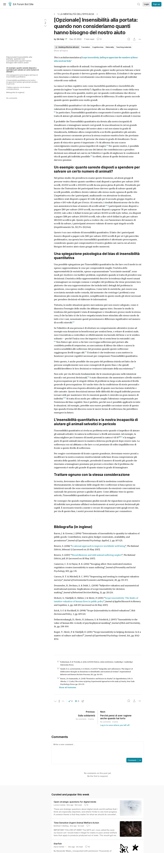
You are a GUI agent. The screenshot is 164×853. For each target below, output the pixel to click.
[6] (55, 341)
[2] (107, 145)
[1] (54, 112)
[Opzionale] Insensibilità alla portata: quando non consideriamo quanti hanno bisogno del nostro (96, 26)
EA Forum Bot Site (21, 4)
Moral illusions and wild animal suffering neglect (97, 555)
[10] (64, 398)
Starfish (58, 843)
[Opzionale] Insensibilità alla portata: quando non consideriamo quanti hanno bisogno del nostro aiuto (19, 60)
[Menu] (5, 4)
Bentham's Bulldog (61, 826)
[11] (121, 437)
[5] (73, 322)
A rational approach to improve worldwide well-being (98, 546)
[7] (86, 352)
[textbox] (97, 749)
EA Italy (60, 39)
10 (87, 847)
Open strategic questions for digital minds (75, 802)
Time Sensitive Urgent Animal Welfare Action (76, 822)
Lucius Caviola (59, 805)
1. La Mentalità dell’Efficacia (76, 14)
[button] (70, 701)
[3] (91, 156)
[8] (134, 368)
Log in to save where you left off (115, 725)
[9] (88, 377)
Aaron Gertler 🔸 (60, 847)
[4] (106, 205)
